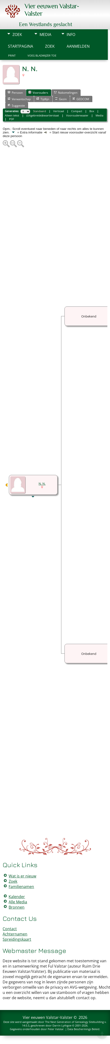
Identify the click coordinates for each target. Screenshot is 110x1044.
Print (12, 55)
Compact (76, 111)
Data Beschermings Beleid (83, 1029)
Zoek (17, 34)
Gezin (61, 99)
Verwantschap (19, 99)
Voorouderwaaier (77, 115)
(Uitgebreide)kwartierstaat (42, 115)
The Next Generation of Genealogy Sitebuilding (74, 1022)
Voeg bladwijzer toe (42, 55)
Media (45, 34)
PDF (11, 119)
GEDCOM (80, 99)
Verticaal (58, 111)
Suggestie (16, 105)
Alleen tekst (12, 115)
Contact (10, 928)
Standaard (39, 111)
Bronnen (16, 907)
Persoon (15, 92)
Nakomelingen (65, 92)
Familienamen (21, 886)
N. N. (42, 483)
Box (91, 111)
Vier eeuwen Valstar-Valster (48, 1017)
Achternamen (15, 934)
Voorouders (38, 92)
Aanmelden (78, 46)
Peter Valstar (56, 1029)
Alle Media (18, 902)
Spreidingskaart (17, 939)
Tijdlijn (42, 99)
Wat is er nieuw (22, 876)
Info (71, 34)
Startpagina (20, 46)
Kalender (17, 896)
